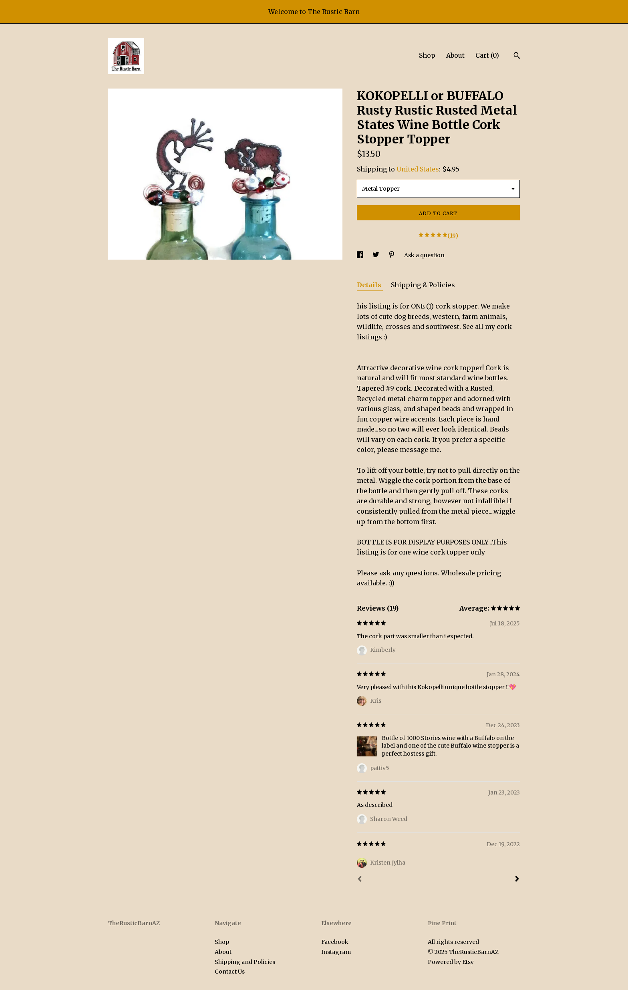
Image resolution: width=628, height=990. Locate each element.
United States (418, 169)
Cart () (487, 55)
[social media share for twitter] (376, 255)
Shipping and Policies (245, 962)
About (455, 55)
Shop (427, 55)
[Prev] (359, 880)
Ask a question (424, 255)
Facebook (334, 942)
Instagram (336, 952)
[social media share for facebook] (360, 255)
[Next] (517, 880)
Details (370, 285)
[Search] (517, 56)
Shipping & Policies (423, 285)
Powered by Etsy (451, 962)
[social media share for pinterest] (392, 255)
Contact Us (230, 971)
